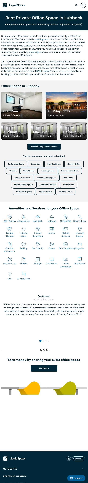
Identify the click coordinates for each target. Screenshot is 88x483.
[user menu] (83, 5)
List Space (44, 368)
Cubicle (12, 171)
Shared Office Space (23, 185)
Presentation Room (70, 171)
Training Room (47, 171)
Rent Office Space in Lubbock (44, 147)
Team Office (68, 185)
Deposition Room (22, 178)
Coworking (36, 164)
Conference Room (15, 164)
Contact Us (78, 459)
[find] (76, 5)
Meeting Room (54, 164)
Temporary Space (24, 191)
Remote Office (74, 164)
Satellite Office (65, 191)
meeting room (42, 39)
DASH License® (43, 71)
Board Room (28, 171)
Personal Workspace (46, 178)
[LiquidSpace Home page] (14, 5)
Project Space (45, 191)
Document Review (48, 185)
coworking (34, 52)
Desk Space (68, 178)
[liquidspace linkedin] (69, 458)
